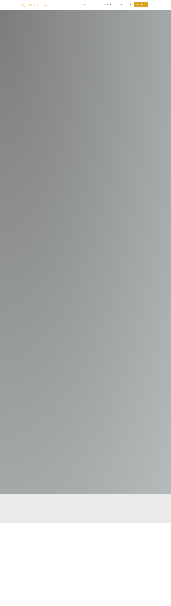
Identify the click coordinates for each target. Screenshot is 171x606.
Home (85, 5)
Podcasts (108, 5)
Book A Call (141, 5)
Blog (100, 5)
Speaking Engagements (123, 5)
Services (93, 5)
